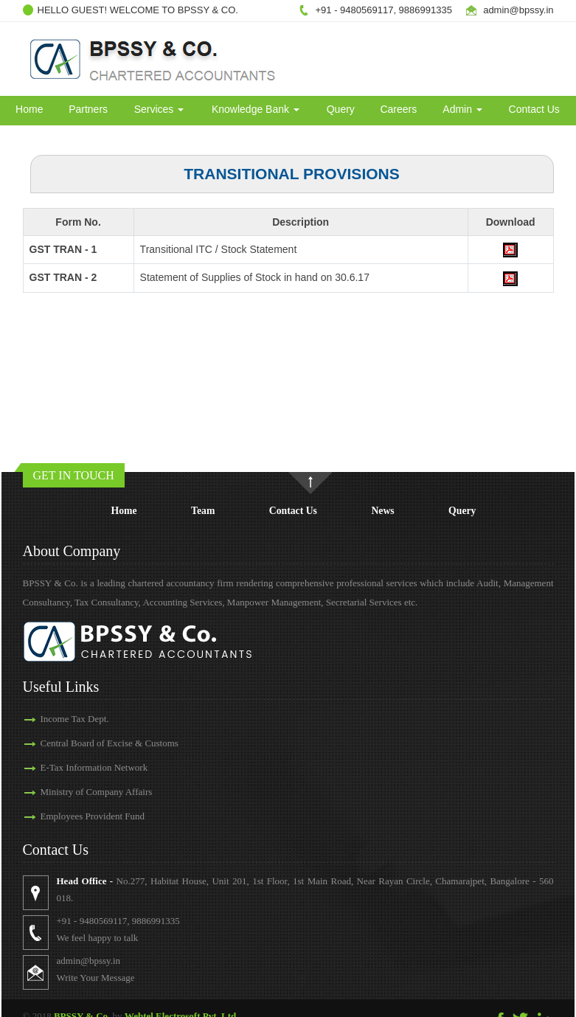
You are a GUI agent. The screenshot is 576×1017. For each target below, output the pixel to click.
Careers (398, 109)
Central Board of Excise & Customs (109, 743)
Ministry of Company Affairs (97, 791)
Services (159, 109)
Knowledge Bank (255, 109)
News (382, 510)
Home (29, 109)
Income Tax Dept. (75, 718)
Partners (88, 109)
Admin (462, 109)
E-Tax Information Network (94, 767)
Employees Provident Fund (93, 816)
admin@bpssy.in (89, 960)
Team (203, 510)
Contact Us (534, 109)
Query (341, 109)
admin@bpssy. (514, 9)
